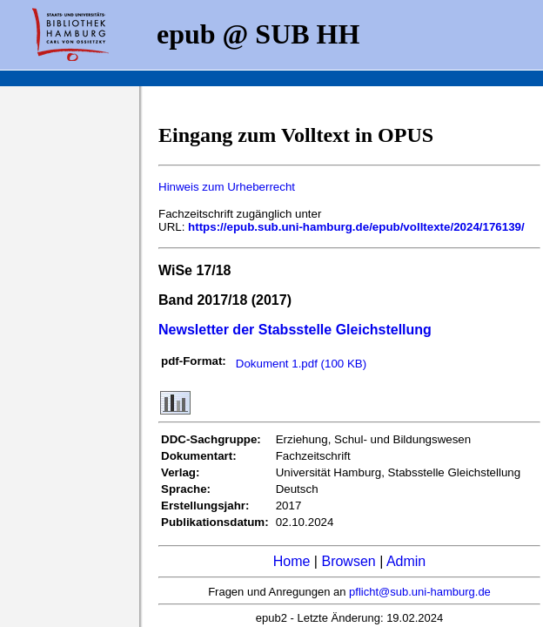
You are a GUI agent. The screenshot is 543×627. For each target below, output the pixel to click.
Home (292, 561)
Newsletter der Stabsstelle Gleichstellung (295, 329)
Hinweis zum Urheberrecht (226, 186)
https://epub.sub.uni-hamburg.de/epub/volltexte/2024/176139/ (356, 226)
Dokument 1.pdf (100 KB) (301, 363)
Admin (406, 561)
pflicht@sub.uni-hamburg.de (420, 591)
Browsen (348, 561)
